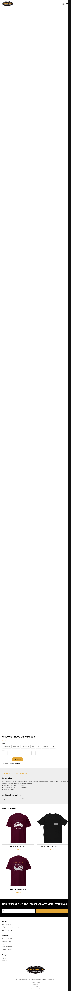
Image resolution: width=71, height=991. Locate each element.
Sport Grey (45, 746)
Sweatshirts (17, 763)
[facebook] (3, 930)
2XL (5, 753)
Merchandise (11, 763)
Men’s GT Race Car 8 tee (18, 889)
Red (33, 746)
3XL (10, 753)
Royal (38, 746)
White (52, 746)
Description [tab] (7, 773)
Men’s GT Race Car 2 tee (18, 847)
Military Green (25, 746)
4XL (15, 753)
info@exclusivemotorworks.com (11, 927)
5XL (20, 753)
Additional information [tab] (20, 773)
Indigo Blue (16, 746)
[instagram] (5, 930)
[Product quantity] (6, 759)
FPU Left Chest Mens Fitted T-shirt (52, 847)
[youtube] (11, 930)
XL (37, 753)
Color (3, 743)
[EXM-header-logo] (7, 2)
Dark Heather (7, 746)
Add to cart (18, 759)
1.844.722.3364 (6, 924)
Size (3, 750)
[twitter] (8, 930)
